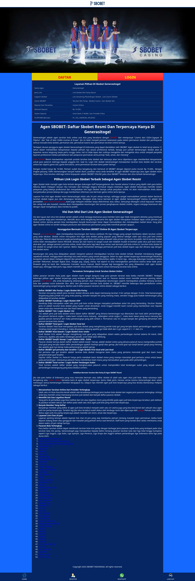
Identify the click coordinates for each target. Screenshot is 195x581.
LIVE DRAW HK (45, 500)
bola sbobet (46, 281)
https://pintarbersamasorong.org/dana (56, 443)
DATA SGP (43, 449)
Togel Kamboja (45, 526)
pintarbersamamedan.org (50, 438)
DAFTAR (64, 77)
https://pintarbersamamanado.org (54, 441)
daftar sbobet (55, 380)
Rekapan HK (44, 503)
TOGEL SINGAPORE (47, 469)
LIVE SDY (42, 510)
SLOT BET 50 (44, 518)
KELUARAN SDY (45, 482)
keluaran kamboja (47, 521)
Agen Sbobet (39, 159)
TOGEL (42, 477)
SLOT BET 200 (45, 497)
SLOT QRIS (43, 472)
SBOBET (113, 137)
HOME (24, 576)
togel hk (42, 528)
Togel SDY (43, 552)
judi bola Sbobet (48, 234)
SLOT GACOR (44, 516)
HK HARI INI (44, 456)
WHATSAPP (122, 576)
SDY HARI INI (44, 513)
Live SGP (42, 546)
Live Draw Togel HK (47, 544)
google (141, 410)
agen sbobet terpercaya (54, 201)
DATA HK (42, 451)
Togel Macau (44, 492)
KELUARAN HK (45, 474)
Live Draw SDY (45, 549)
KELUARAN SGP (45, 446)
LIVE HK (42, 508)
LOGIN (130, 77)
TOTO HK (43, 464)
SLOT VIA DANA (45, 495)
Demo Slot (43, 454)
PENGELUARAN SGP (47, 487)
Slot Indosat (44, 557)
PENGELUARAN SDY (47, 459)
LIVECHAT (170, 576)
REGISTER (73, 576)
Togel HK (42, 541)
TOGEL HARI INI (46, 467)
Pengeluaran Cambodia (49, 523)
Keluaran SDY (45, 554)
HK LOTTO (43, 490)
